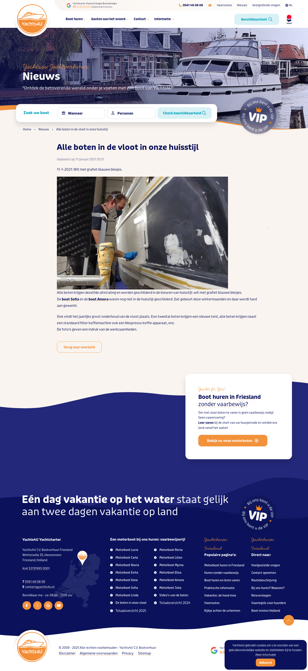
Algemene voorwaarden (99, 653)
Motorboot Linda (124, 595)
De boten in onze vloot (128, 603)
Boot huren (76, 19)
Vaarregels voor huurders (268, 603)
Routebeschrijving (264, 580)
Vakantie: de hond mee (220, 595)
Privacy (128, 653)
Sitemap (144, 653)
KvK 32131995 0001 (36, 569)
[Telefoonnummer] (191, 5)
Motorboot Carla (124, 558)
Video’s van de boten (171, 595)
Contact (141, 19)
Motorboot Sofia (124, 588)
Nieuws (242, 5)
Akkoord (265, 663)
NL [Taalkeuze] (289, 5)
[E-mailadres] (210, 5)
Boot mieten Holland (265, 611)
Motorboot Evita (124, 573)
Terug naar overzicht (79, 347)
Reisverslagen (261, 595)
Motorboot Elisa (167, 573)
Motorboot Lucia (124, 550)
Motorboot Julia (167, 588)
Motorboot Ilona (124, 580)
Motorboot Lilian (168, 558)
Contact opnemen (263, 573)
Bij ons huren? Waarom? (267, 588)
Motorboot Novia (124, 565)
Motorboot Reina (168, 550)
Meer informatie (265, 655)
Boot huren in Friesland (229, 404)
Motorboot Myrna (169, 565)
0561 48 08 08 (35, 582)
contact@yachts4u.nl (40, 587)
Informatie (164, 19)
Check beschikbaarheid (184, 113)
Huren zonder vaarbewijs (221, 573)
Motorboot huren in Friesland (224, 565)
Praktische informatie (219, 588)
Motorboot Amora (169, 580)
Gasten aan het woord (110, 19)
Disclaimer (67, 653)
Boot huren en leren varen (222, 580)
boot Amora (98, 299)
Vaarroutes (224, 5)
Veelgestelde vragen (266, 5)
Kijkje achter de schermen (222, 611)
